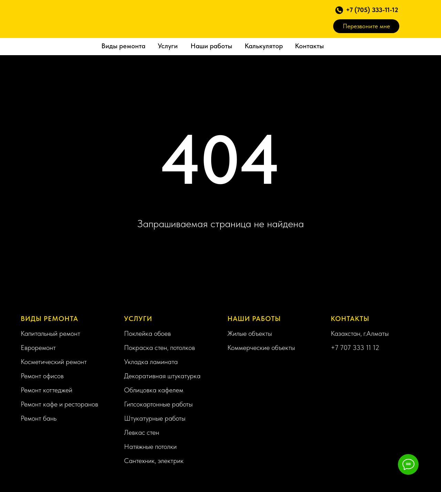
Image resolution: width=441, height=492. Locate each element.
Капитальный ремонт (50, 333)
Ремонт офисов (42, 376)
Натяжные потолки (150, 446)
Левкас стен (141, 432)
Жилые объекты (249, 333)
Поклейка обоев (147, 333)
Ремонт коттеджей (46, 390)
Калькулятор (264, 46)
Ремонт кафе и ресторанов (59, 404)
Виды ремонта (123, 46)
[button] (339, 10)
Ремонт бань (39, 418)
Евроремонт (38, 347)
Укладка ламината (151, 362)
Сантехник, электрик (154, 460)
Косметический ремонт (54, 362)
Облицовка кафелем (153, 390)
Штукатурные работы (154, 418)
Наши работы (211, 46)
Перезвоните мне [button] (366, 26)
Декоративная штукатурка (162, 376)
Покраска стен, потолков (159, 347)
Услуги (168, 46)
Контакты (309, 46)
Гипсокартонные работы (158, 404)
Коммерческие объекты (261, 347)
